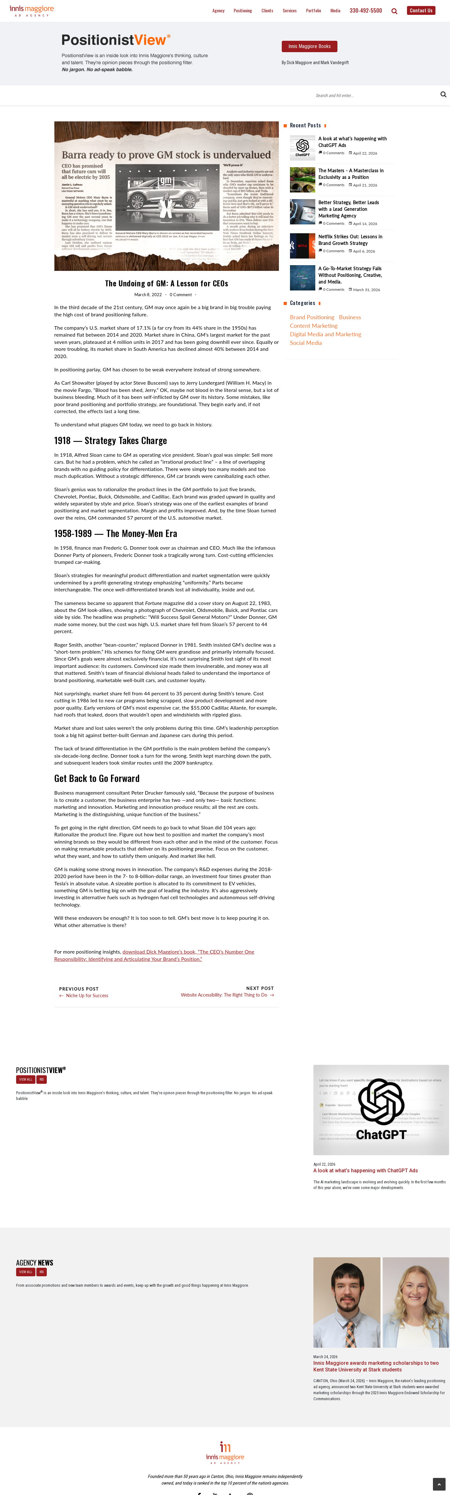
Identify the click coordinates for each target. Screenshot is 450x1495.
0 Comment (181, 294)
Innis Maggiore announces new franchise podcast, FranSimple (225, 1284)
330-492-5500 (366, 10)
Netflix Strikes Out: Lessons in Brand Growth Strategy (402, 1126)
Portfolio (313, 10)
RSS (39, 1076)
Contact (228, 1463)
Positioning (243, 10)
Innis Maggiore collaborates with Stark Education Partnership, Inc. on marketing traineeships (404, 1287)
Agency (218, 10)
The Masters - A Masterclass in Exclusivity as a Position (224, 1126)
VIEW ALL (23, 1076)
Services (290, 10)
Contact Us (421, 10)
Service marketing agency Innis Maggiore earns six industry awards (313, 1284)
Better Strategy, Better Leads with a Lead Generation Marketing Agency (308, 1129)
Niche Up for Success (83, 995)
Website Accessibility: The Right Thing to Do (227, 995)
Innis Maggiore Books (309, 46)
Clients (267, 10)
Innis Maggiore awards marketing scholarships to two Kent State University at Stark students (133, 1287)
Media (335, 10)
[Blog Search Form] (377, 95)
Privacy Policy (251, 1463)
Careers (194, 1463)
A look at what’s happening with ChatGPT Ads (134, 1122)
